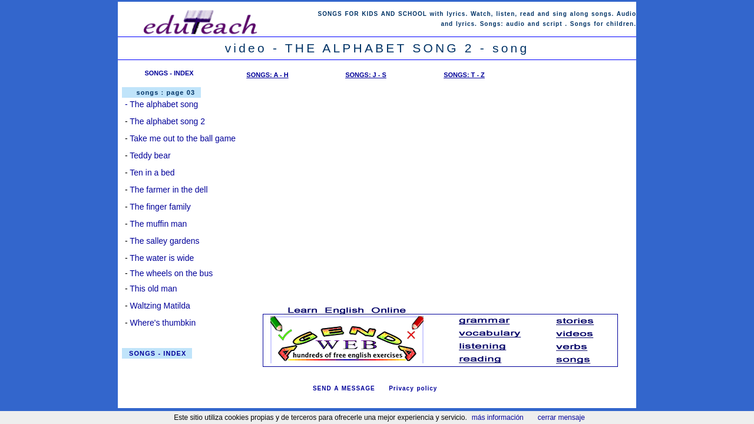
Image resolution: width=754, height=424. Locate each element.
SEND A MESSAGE (344, 388)
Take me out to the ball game (183, 138)
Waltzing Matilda (160, 305)
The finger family (160, 206)
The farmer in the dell (168, 189)
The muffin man (158, 223)
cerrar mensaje (561, 417)
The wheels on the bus (171, 273)
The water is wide (162, 258)
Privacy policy (413, 388)
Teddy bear (150, 155)
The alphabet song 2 (167, 121)
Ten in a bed (152, 172)
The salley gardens (164, 241)
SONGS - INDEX (168, 73)
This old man (153, 288)
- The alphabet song (161, 104)
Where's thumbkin (163, 322)
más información (498, 417)
